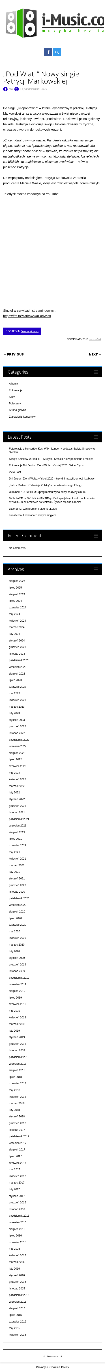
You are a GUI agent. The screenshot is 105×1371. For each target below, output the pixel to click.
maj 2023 (14, 693)
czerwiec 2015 (17, 1321)
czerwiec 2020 (17, 924)
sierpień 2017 (17, 1149)
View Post (15, 472)
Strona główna (30, 331)
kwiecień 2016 (17, 1255)
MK (11, 89)
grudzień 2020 (17, 885)
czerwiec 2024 (17, 607)
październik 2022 (19, 739)
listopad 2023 (17, 653)
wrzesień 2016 (17, 1222)
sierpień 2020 (17, 911)
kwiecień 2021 (17, 858)
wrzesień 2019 (17, 984)
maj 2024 (14, 614)
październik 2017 (19, 1136)
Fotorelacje (15, 390)
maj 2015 (14, 1328)
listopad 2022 (17, 733)
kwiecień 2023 (17, 700)
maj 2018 (14, 1090)
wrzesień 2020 (17, 904)
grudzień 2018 (17, 1043)
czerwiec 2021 (17, 845)
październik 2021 (19, 819)
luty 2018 (14, 1110)
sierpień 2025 (17, 580)
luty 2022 (14, 792)
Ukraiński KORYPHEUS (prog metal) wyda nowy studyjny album (47, 492)
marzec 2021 (16, 865)
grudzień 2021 (17, 805)
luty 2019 (14, 1030)
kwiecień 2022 (17, 779)
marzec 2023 (16, 706)
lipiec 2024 (15, 600)
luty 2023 (14, 713)
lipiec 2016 (15, 1235)
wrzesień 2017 (17, 1143)
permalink (95, 339)
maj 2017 (14, 1169)
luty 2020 (14, 951)
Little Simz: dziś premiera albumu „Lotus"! (33, 508)
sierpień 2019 (17, 991)
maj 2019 (14, 1010)
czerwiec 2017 (17, 1163)
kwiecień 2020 (17, 938)
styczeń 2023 (17, 719)
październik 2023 (19, 660)
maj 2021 (14, 852)
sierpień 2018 (17, 1070)
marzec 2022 (16, 786)
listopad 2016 (17, 1209)
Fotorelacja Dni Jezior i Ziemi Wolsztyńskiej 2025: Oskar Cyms (46, 465)
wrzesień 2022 (17, 746)
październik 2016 (19, 1215)
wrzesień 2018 (17, 1063)
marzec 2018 (16, 1103)
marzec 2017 (16, 1182)
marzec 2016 (16, 1262)
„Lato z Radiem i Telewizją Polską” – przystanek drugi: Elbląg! (45, 485)
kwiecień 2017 (17, 1176)
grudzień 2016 (17, 1202)
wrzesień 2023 (17, 667)
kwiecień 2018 (17, 1096)
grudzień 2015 (17, 1281)
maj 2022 (14, 772)
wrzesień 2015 (17, 1301)
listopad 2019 (17, 971)
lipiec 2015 (15, 1314)
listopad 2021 (17, 812)
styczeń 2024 (17, 640)
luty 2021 (14, 871)
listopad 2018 (17, 1050)
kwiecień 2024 (17, 620)
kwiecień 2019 (17, 1017)
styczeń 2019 (17, 1037)
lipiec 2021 (15, 838)
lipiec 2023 (15, 680)
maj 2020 (14, 931)
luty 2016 (14, 1268)
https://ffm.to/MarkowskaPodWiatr (27, 316)
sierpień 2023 (17, 673)
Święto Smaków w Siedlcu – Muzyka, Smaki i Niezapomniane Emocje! (51, 459)
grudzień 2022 (17, 726)
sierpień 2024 (17, 594)
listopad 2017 (17, 1129)
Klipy (12, 396)
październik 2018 (19, 1057)
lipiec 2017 (15, 1156)
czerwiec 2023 (17, 686)
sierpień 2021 (17, 832)
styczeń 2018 (17, 1116)
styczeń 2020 (17, 957)
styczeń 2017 (17, 1196)
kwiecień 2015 (17, 1334)
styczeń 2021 (17, 878)
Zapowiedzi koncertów (22, 416)
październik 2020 (19, 898)
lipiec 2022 (15, 759)
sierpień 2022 (17, 753)
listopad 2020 (17, 891)
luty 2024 (14, 633)
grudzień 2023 (17, 647)
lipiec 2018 (15, 1077)
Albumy (13, 383)
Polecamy (15, 403)
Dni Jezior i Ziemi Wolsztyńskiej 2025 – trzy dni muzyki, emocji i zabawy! (52, 478)
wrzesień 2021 (17, 825)
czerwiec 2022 (17, 766)
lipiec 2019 (15, 997)
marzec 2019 (16, 1024)
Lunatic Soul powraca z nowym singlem (32, 515)
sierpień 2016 (17, 1229)
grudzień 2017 (17, 1123)
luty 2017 (14, 1189)
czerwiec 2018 (17, 1083)
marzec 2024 (16, 627)
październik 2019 (19, 977)
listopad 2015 (17, 1288)
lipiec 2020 (15, 918)
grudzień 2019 (17, 964)
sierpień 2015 (17, 1308)
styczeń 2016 (17, 1275)
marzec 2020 (16, 944)
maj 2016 (14, 1248)
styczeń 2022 (17, 799)
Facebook (48, 52)
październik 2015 (19, 1295)
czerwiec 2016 (17, 1242)
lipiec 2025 (15, 587)
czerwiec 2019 (17, 1004)
